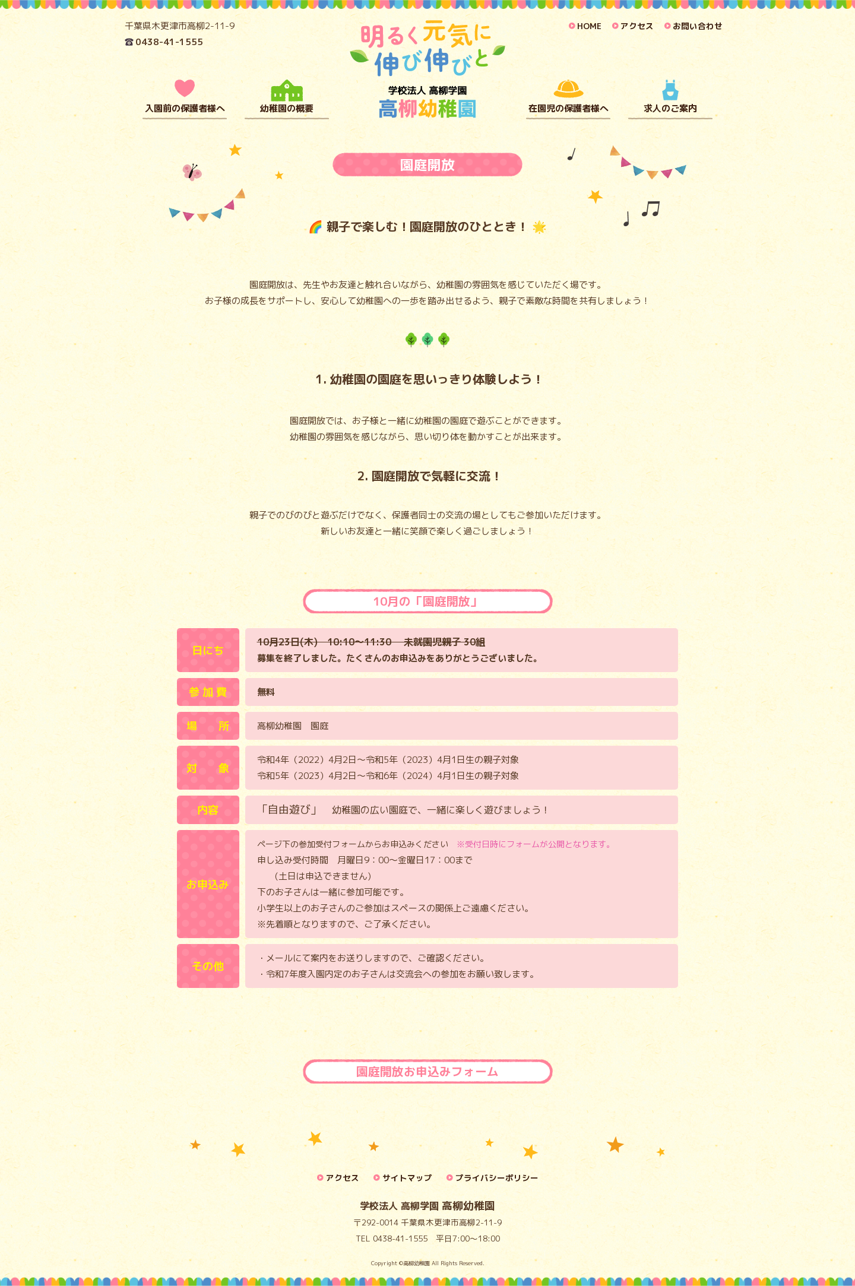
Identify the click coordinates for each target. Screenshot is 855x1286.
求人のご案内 (670, 108)
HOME (589, 25)
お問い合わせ (698, 25)
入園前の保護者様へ (185, 108)
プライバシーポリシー (497, 1177)
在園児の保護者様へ (568, 108)
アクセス (637, 25)
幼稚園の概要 (287, 108)
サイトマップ (407, 1177)
